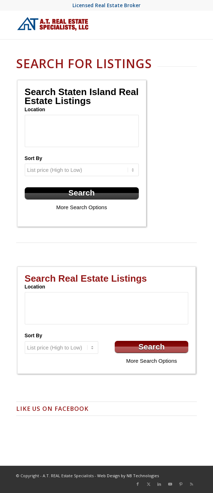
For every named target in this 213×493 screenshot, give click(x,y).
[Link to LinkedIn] (159, 484)
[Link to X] (148, 484)
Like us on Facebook (52, 408)
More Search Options (81, 207)
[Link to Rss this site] (191, 484)
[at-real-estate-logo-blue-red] (88, 24)
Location (35, 109)
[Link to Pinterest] (180, 484)
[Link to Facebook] (137, 484)
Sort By (33, 158)
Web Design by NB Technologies (128, 475)
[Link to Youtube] (170, 484)
